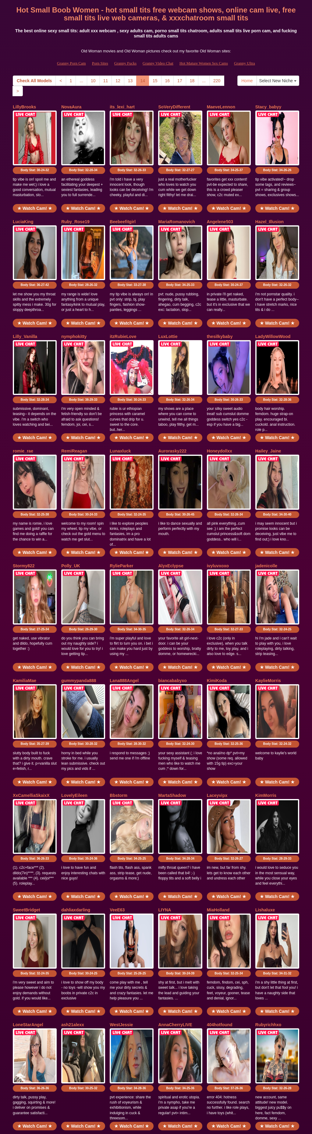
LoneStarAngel (28, 852)
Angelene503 (220, 200)
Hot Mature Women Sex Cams (203, 63)
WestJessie (121, 852)
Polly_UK (70, 479)
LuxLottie (167, 293)
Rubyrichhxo (268, 852)
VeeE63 (117, 759)
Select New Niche (277, 80)
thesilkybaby (220, 293)
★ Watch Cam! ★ (34, 186)
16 (167, 80)
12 (117, 80)
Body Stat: (35, 148)
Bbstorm (118, 666)
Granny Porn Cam (71, 63)
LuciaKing (23, 200)
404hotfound (219, 852)
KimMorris (265, 666)
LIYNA (164, 759)
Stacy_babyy (268, 106)
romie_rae (23, 386)
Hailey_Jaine (268, 386)
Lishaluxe (265, 759)
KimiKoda (217, 573)
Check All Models (34, 80)
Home (247, 80)
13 (130, 80)
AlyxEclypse (170, 479)
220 (216, 80)
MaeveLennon (221, 106)
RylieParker (121, 479)
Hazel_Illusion (269, 200)
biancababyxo (172, 573)
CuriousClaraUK (29, 946)
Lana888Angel (124, 573)
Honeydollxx (219, 386)
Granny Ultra (244, 63)
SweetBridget (26, 759)
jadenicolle (266, 479)
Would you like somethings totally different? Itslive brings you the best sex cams (156, 1081)
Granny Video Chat (158, 63)
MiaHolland (218, 759)
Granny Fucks (125, 63)
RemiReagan (74, 386)
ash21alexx (72, 852)
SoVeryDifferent (174, 106)
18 (192, 80)
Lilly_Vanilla (25, 293)
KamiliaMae (24, 573)
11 (105, 80)
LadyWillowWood (273, 293)
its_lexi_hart (122, 106)
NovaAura (71, 106)
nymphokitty (74, 293)
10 (93, 80)
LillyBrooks (24, 106)
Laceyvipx (217, 666)
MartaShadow (172, 666)
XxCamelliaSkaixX (31, 666)
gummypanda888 (78, 573)
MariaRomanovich (176, 200)
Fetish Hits (150, 1125)
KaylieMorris (268, 573)
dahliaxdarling (75, 759)
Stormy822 (24, 479)
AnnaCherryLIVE (175, 852)
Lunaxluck (120, 386)
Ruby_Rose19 (75, 200)
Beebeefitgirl (123, 200)
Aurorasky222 (172, 386)
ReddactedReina (78, 946)
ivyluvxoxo (218, 479)
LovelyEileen (74, 666)
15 (155, 80)
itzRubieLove (123, 293)
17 (179, 80)
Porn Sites (100, 63)
